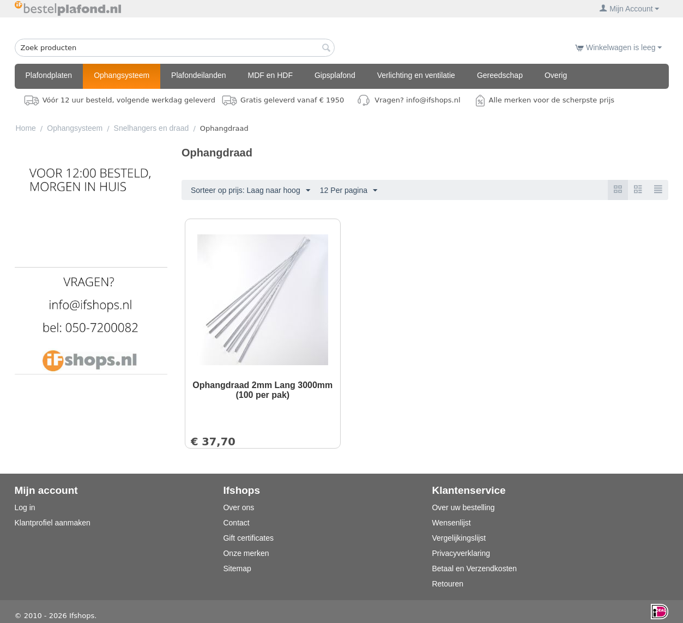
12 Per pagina (348, 190)
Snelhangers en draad (151, 128)
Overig (556, 75)
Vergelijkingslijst (459, 538)
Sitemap (237, 568)
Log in (25, 507)
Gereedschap (500, 75)
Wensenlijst (451, 522)
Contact (236, 522)
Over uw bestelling (463, 507)
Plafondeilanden (198, 75)
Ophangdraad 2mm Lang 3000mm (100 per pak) (262, 390)
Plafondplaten (49, 75)
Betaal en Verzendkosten (474, 568)
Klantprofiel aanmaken (52, 522)
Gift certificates (248, 538)
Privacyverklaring (461, 553)
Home (26, 128)
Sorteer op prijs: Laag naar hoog (250, 190)
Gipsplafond (335, 75)
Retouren (447, 583)
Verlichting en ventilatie (416, 75)
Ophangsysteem (121, 75)
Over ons (238, 507)
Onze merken (246, 553)
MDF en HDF (270, 75)
